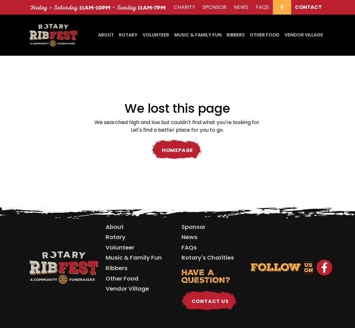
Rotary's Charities (207, 258)
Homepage (177, 150)
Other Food (264, 35)
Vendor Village (304, 35)
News (189, 237)
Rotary (128, 35)
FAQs (189, 247)
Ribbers (236, 35)
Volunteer (156, 35)
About (106, 35)
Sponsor (193, 227)
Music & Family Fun (198, 35)
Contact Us (210, 301)
